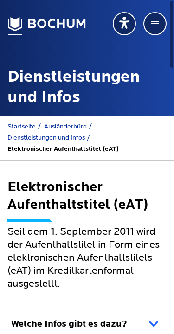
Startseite (21, 126)
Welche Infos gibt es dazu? (69, 324)
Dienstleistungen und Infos (46, 138)
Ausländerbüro (65, 126)
